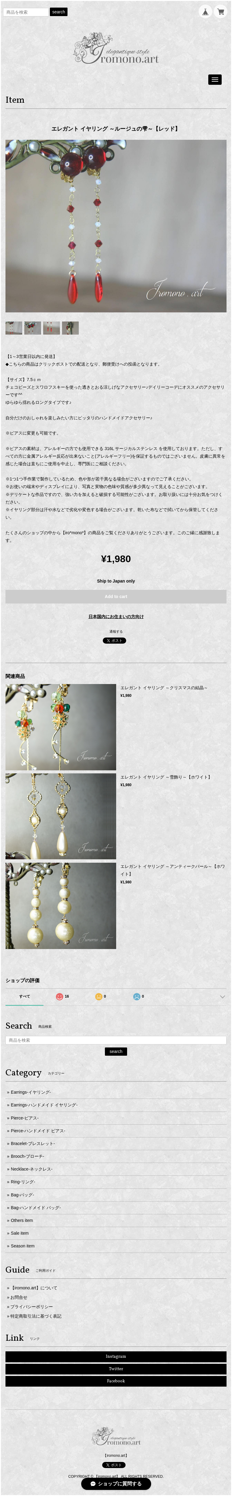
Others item (22, 1220)
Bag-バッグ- (22, 1194)
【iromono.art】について (33, 1287)
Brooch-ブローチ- (27, 1156)
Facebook (116, 1381)
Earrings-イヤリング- (31, 1092)
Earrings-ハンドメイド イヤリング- (44, 1104)
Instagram (116, 1357)
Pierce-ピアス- (25, 1118)
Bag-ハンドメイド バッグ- (36, 1207)
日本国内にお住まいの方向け (116, 616)
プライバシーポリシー (31, 1306)
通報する (116, 631)
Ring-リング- (23, 1181)
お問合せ (18, 1297)
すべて (24, 996)
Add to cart (116, 596)
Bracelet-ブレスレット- (33, 1143)
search (58, 11)
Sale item (20, 1233)
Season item (23, 1245)
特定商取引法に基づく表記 (35, 1316)
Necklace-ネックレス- (32, 1169)
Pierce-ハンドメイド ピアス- (38, 1130)
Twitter (116, 1369)
